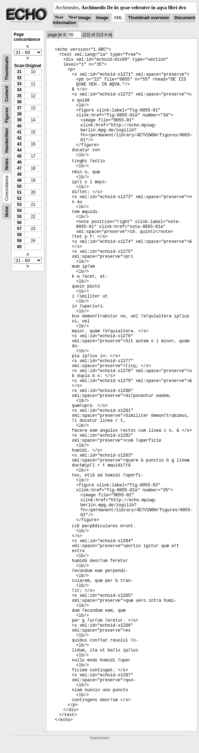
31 (19, 71)
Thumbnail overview (148, 17)
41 (19, 132)
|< (60, 34)
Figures (6, 114)
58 (19, 234)
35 (19, 95)
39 (19, 120)
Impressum (99, 738)
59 (19, 240)
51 (19, 192)
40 (19, 126)
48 (19, 174)
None (6, 211)
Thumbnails (6, 68)
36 (19, 101)
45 (19, 156)
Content (6, 94)
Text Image (80, 17)
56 (19, 222)
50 (19, 186)
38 (19, 113)
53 (19, 204)
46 (19, 162)
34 (19, 89)
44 (19, 150)
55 (19, 216)
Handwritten (6, 140)
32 (19, 77)
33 (19, 83)
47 (19, 168)
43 (19, 144)
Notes (6, 164)
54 (19, 210)
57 (19, 228)
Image (102, 17)
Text (59, 17)
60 (19, 246)
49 (19, 180)
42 (19, 138)
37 (19, 107)
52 (19, 198)
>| (110, 34)
